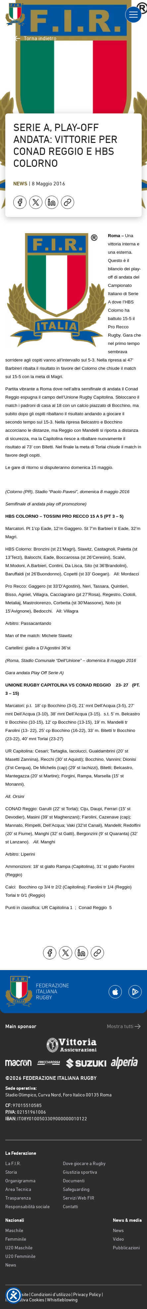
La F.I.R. (13, 1163)
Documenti (73, 1180)
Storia (11, 1172)
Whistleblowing (62, 1299)
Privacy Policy (87, 1294)
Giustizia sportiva (80, 1172)
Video (118, 1239)
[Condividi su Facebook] (19, 202)
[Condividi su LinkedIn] (51, 202)
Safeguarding (76, 1189)
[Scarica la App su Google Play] (135, 992)
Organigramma (20, 1180)
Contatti (70, 1206)
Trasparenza (18, 1198)
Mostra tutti (124, 1026)
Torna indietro (34, 38)
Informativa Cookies (24, 1299)
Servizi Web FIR (78, 1198)
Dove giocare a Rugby (84, 1163)
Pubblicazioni (126, 1247)
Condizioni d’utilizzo (51, 1294)
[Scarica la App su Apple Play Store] (115, 992)
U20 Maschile (18, 1247)
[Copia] (67, 202)
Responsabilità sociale (27, 1206)
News (21, 183)
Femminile (15, 1239)
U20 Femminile (20, 1256)
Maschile (14, 1230)
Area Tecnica (18, 1189)
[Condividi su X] (35, 202)
